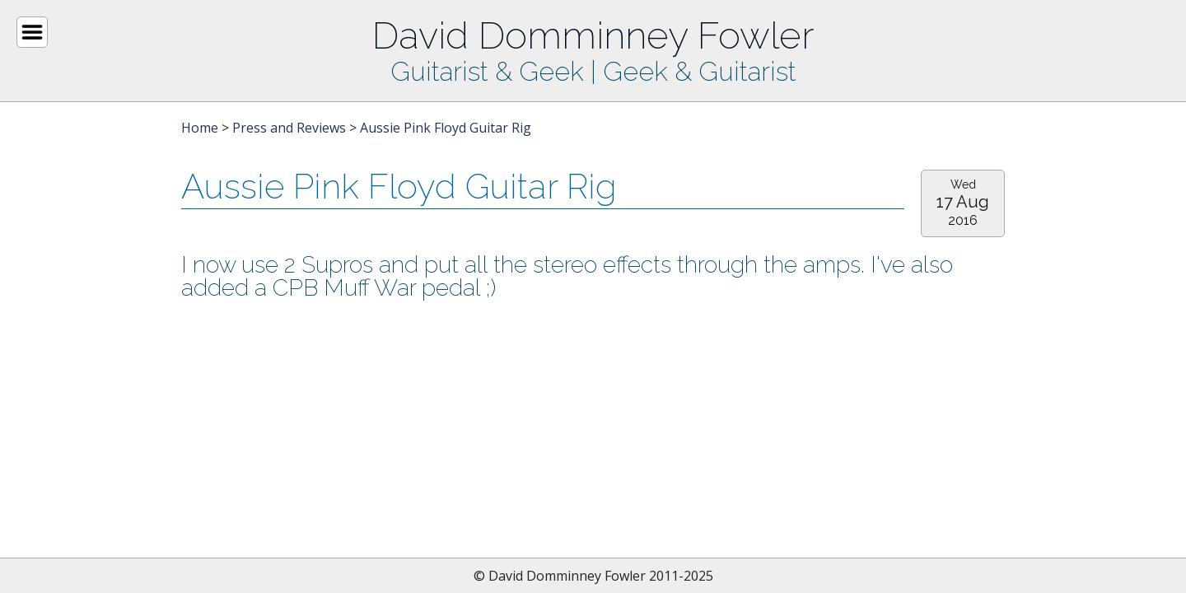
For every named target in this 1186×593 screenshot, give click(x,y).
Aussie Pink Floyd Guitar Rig (445, 128)
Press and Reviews (289, 128)
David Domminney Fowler (593, 35)
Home (199, 128)
